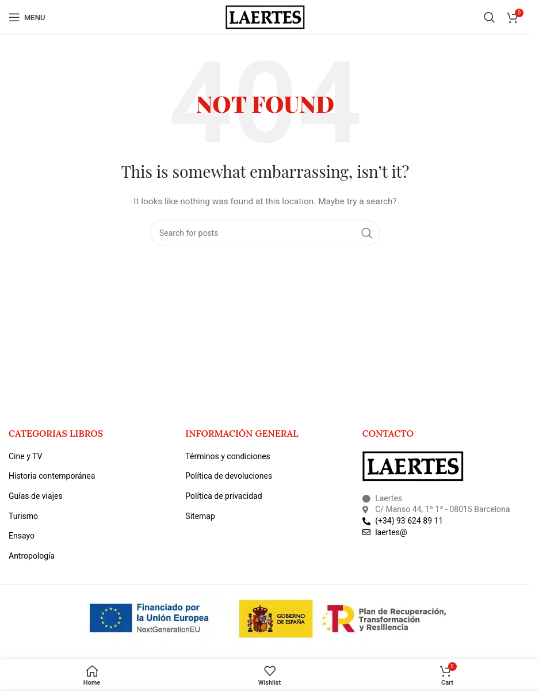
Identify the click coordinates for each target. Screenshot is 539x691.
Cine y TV (25, 456)
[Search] (489, 17)
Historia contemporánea (52, 475)
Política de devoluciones (228, 475)
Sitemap (200, 516)
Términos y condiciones (227, 456)
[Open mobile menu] (27, 17)
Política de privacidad (223, 496)
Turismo (23, 516)
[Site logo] (265, 16)
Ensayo (22, 535)
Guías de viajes (36, 496)
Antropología (32, 555)
